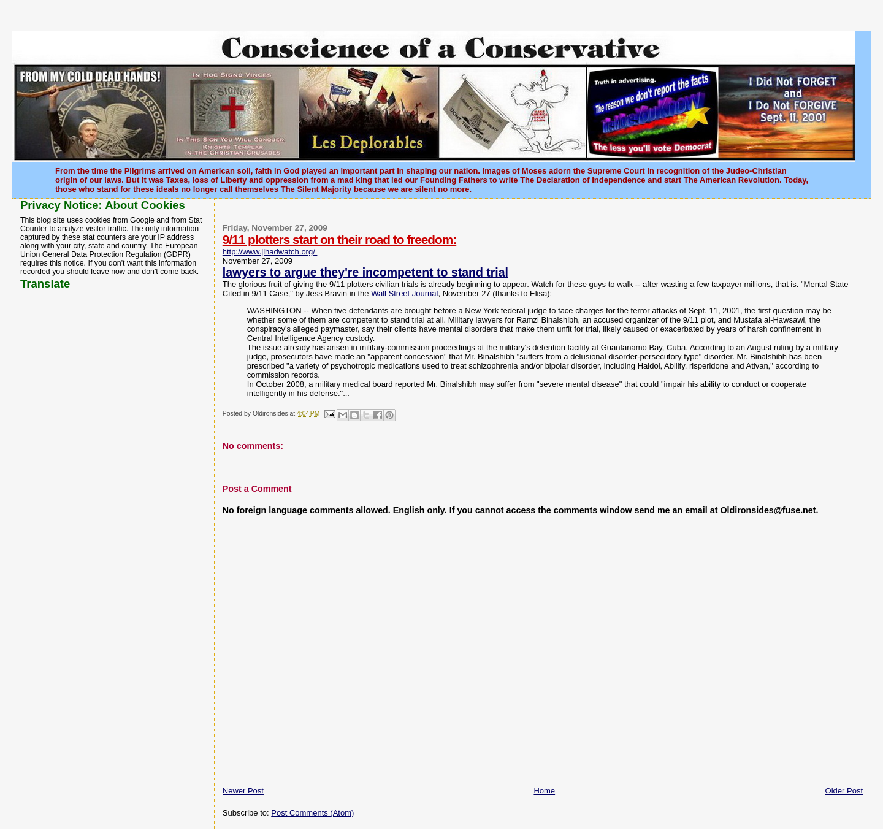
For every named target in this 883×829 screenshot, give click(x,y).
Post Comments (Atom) (312, 812)
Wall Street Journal (404, 293)
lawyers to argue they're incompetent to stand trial (365, 272)
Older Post (844, 790)
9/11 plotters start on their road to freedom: (339, 239)
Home (544, 790)
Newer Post (243, 790)
